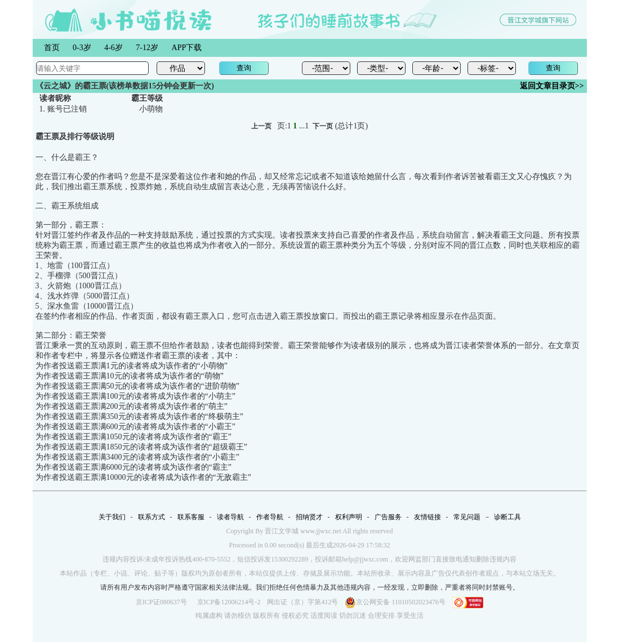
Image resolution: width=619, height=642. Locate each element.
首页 (52, 47)
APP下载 (187, 47)
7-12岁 (147, 47)
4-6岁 (113, 47)
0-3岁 (82, 47)
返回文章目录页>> (552, 86)
